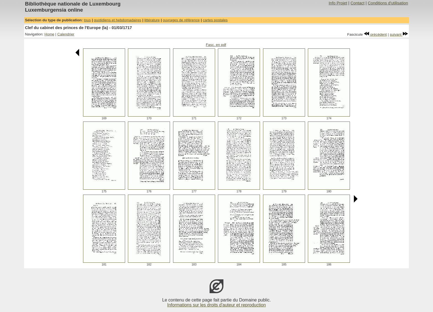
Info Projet (338, 3)
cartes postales (215, 20)
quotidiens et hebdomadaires (117, 20)
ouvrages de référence (181, 20)
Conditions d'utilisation (388, 3)
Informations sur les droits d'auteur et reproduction (216, 305)
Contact (357, 3)
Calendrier (65, 34)
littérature (152, 20)
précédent (375, 34)
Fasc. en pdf (216, 45)
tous (87, 20)
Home (50, 34)
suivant (399, 34)
